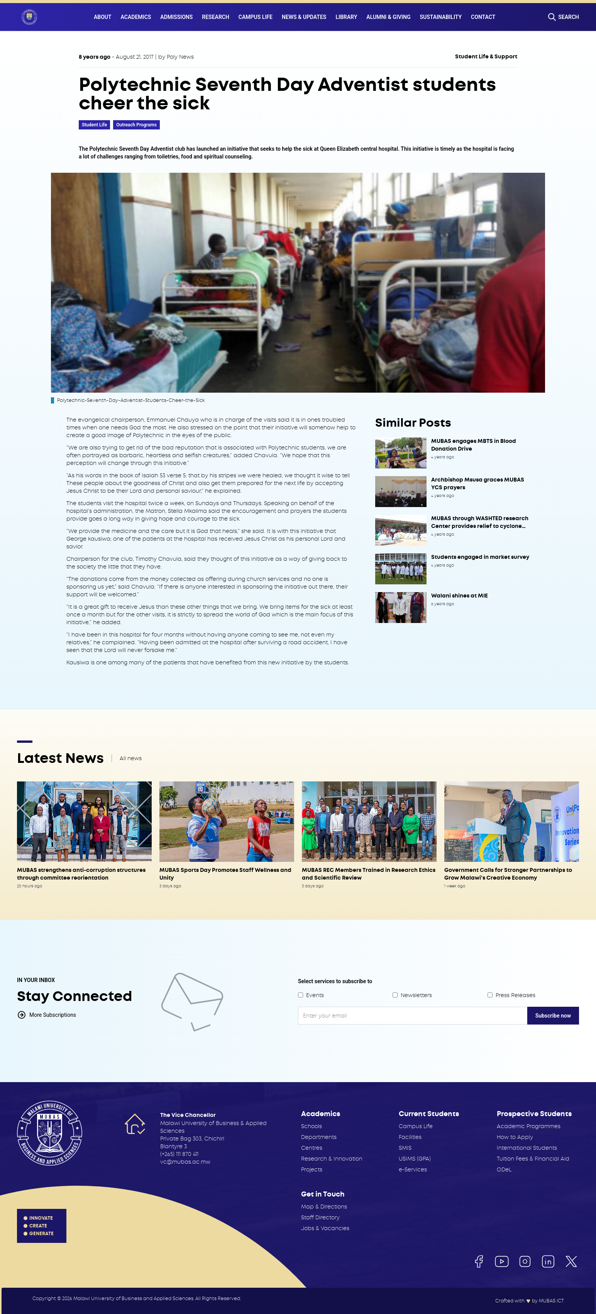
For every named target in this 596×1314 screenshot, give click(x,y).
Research (215, 17)
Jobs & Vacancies (325, 1228)
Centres (311, 1147)
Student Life (94, 125)
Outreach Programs (136, 125)
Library (346, 17)
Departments (319, 1137)
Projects (311, 1169)
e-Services (413, 1169)
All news (131, 758)
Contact (483, 17)
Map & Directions (324, 1206)
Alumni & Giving (388, 17)
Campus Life (256, 17)
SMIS (405, 1147)
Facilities (410, 1137)
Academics (136, 17)
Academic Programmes (528, 1126)
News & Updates (304, 17)
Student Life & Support (486, 56)
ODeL (504, 1169)
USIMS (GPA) (415, 1158)
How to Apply (515, 1137)
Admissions (176, 17)
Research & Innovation (331, 1158)
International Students (527, 1147)
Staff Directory (320, 1217)
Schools (311, 1126)
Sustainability (441, 17)
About (103, 17)
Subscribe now (553, 1016)
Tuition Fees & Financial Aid (533, 1158)
